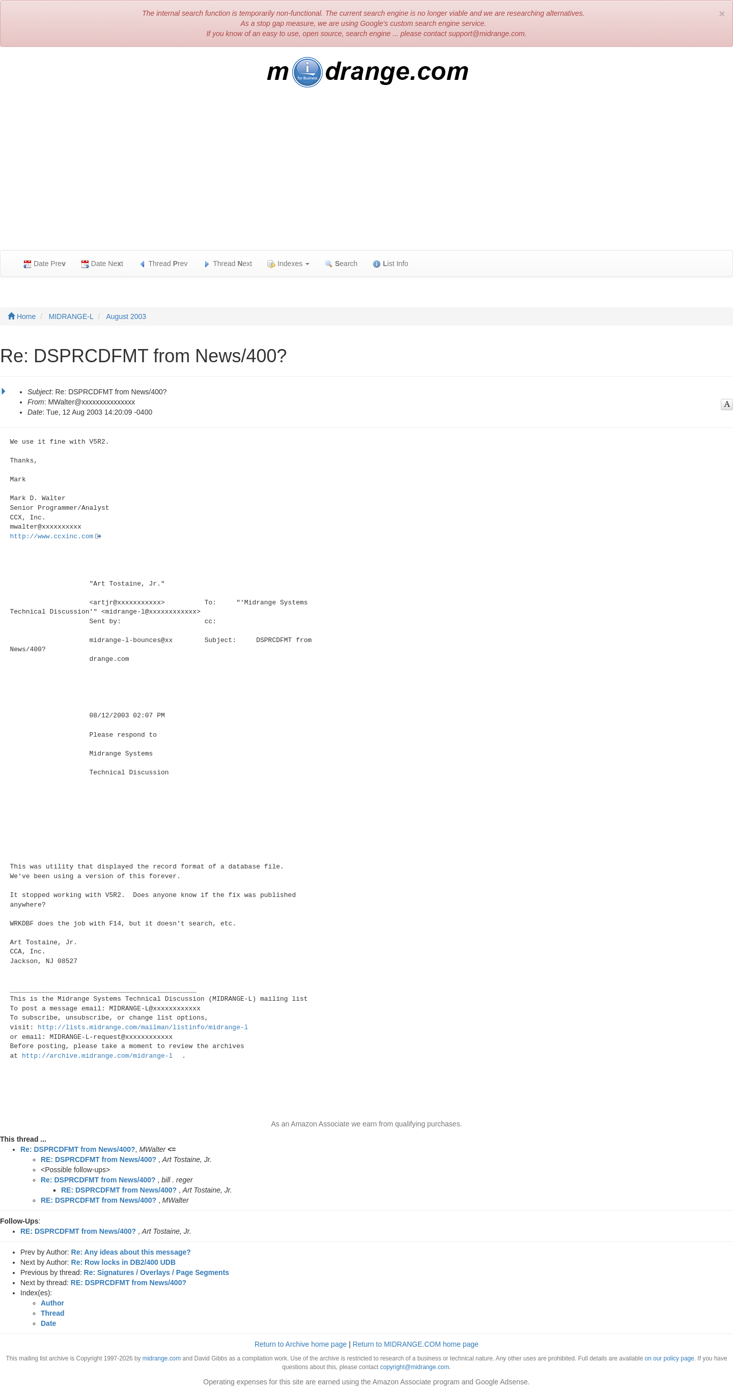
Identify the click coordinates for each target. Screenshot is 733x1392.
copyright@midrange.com (414, 1367)
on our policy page (669, 1358)
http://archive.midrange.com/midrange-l (97, 1056)
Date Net (102, 263)
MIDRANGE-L (71, 316)
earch (341, 263)
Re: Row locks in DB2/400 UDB (123, 1262)
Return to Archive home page (301, 1344)
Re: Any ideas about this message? (131, 1252)
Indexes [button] (288, 263)
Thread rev (163, 263)
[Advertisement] (366, 174)
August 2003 (126, 316)
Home (22, 316)
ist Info (390, 263)
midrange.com (162, 1358)
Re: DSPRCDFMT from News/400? (77, 1149)
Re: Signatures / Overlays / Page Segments (157, 1272)
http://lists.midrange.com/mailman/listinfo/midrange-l (143, 1027)
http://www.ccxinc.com (52, 536)
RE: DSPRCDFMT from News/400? (98, 1159)
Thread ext (227, 263)
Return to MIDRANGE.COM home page (415, 1344)
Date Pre (44, 263)
